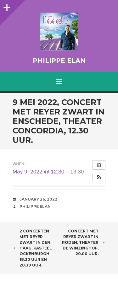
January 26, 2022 (38, 199)
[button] (99, 177)
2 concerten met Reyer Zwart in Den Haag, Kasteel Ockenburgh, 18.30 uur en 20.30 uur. (32, 248)
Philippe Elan (59, 60)
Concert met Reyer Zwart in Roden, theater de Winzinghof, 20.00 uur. (83, 242)
